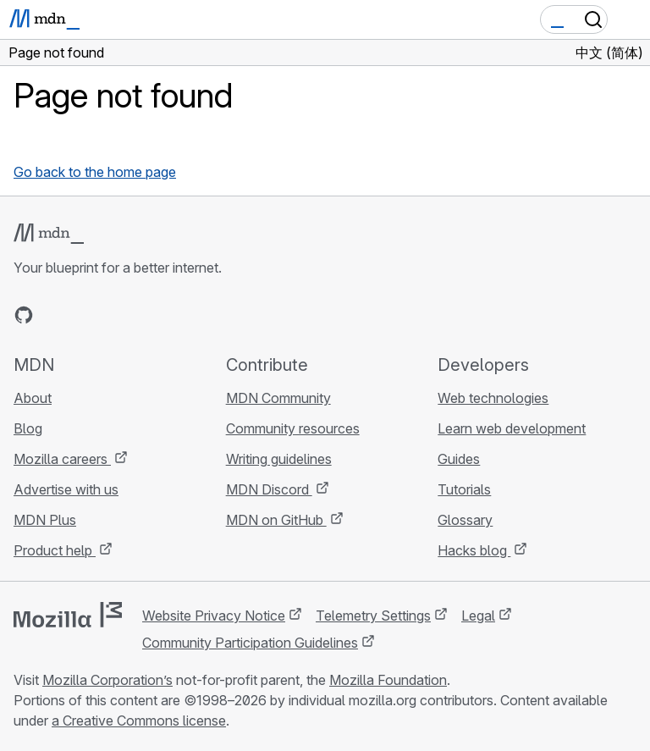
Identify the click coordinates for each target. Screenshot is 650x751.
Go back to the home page (95, 171)
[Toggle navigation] (630, 19)
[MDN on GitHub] (24, 315)
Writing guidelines (279, 458)
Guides (459, 458)
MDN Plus (45, 519)
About (33, 397)
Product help (55, 550)
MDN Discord (269, 489)
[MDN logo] (49, 234)
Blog (28, 428)
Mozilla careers (62, 458)
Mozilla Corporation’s (107, 679)
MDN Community (278, 397)
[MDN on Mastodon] (115, 315)
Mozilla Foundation (388, 679)
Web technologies (493, 397)
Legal (478, 615)
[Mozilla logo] (68, 614)
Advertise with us (66, 489)
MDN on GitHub (276, 519)
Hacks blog (474, 550)
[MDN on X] (84, 315)
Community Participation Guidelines (250, 642)
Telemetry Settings (373, 615)
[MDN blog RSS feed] (145, 315)
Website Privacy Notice (213, 615)
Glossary (465, 519)
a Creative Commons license (139, 720)
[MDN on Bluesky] (54, 315)
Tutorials (464, 489)
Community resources (293, 428)
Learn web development (512, 428)
